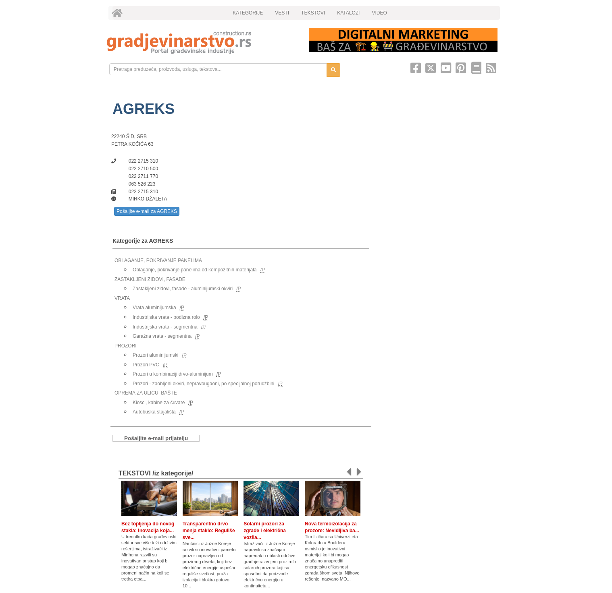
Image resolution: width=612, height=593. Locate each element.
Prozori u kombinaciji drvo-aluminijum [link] (173, 374)
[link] (202, 42)
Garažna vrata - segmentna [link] (162, 336)
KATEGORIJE (248, 13)
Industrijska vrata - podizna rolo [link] (166, 317)
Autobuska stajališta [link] (154, 412)
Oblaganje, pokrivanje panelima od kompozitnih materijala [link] (195, 270)
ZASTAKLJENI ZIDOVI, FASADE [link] (149, 279)
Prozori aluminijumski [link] (155, 355)
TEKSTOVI (313, 13)
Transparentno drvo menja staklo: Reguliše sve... (209, 530)
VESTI (282, 13)
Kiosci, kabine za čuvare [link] (159, 402)
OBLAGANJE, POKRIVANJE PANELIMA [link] (158, 260)
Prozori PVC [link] (146, 365)
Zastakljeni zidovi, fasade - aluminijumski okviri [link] (183, 288)
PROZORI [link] (125, 346)
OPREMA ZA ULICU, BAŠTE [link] (145, 393)
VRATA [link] (122, 298)
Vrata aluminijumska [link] (154, 307)
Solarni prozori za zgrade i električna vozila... (265, 530)
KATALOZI (348, 13)
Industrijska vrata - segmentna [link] (165, 327)
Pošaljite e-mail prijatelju (156, 438)
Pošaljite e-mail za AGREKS (147, 211)
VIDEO (379, 13)
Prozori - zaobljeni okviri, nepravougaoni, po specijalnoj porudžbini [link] (204, 383)
